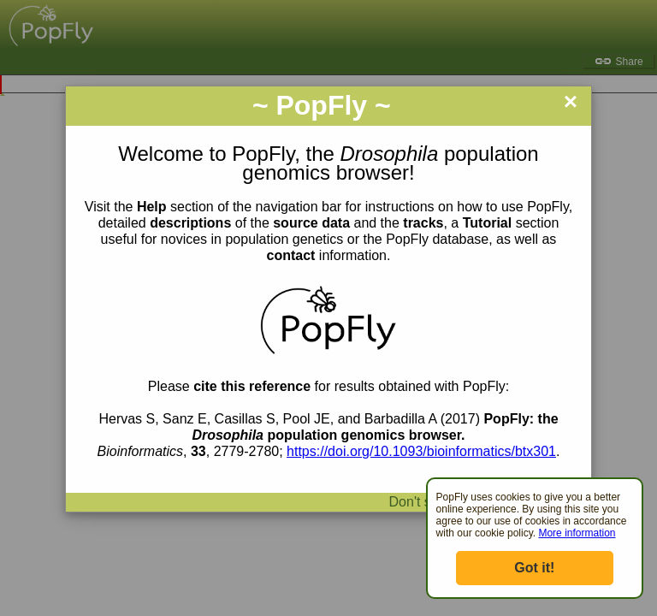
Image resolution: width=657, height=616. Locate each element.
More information (576, 533)
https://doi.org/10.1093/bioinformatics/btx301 (421, 451)
